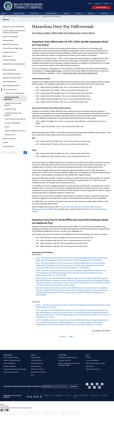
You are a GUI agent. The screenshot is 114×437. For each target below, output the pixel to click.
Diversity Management (9, 366)
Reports (90, 13)
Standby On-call (10, 134)
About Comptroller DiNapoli (11, 357)
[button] (111, 3)
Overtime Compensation (12, 123)
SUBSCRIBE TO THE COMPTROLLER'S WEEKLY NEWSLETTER (22, 386)
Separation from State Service (13, 78)
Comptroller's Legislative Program (67, 357)
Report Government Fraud (93, 369)
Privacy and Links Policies (81, 395)
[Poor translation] (6, 410)
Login (89, 3)
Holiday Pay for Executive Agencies (12, 104)
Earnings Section (8, 40)
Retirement (34, 13)
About (3, 13)
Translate (106, 3)
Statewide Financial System (38, 372)
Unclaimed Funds (18, 13)
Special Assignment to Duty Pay (15, 131)
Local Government (51, 13)
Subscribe (97, 3)
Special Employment (10, 81)
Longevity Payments (10, 52)
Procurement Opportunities (10, 372)
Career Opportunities (9, 363)
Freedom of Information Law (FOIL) (95, 363)
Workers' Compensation (11, 36)
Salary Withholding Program (11, 74)
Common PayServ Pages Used (12, 48)
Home (5, 16)
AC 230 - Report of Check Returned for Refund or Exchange (14, 31)
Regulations (94, 395)
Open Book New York (37, 363)
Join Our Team (101, 7)
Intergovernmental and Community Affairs (14, 369)
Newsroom (104, 13)
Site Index (46, 395)
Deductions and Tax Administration (13, 26)
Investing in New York (64, 360)
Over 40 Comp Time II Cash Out (15, 119)
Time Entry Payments (10, 89)
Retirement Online (36, 366)
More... (33, 375)
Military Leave (8, 56)
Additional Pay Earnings (11, 44)
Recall (7, 127)
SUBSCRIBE (73, 386)
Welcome (37, 16)
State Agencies (13, 16)
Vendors (78, 13)
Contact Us (89, 357)
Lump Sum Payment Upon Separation (13, 114)
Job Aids (5, 142)
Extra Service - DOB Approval (14, 93)
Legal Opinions (90, 366)
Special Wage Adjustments (12, 85)
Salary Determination (10, 70)
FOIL (75, 397)
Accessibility (103, 395)
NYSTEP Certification (9, 60)
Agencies (67, 13)
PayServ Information (10, 138)
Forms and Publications (92, 360)
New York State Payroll (26, 16)
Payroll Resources (8, 146)
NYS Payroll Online (36, 360)
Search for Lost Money (37, 369)
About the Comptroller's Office (11, 360)
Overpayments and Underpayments (14, 64)
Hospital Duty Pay (10, 109)
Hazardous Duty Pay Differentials (11, 98)
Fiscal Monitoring (35, 357)
